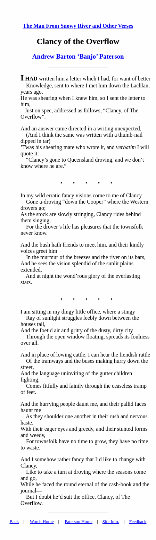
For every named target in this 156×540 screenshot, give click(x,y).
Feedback (138, 521)
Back (14, 521)
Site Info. (110, 521)
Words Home (42, 521)
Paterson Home (78, 521)
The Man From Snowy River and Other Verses (78, 26)
